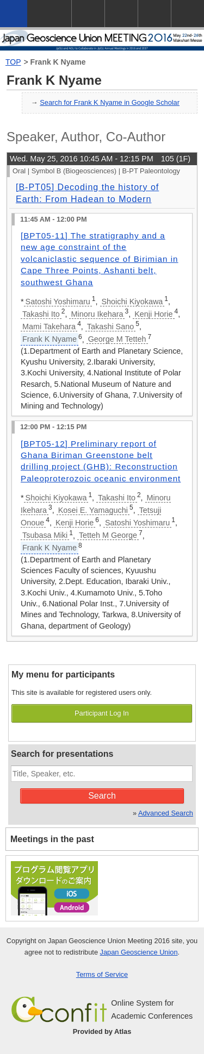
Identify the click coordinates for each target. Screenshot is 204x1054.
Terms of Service (102, 974)
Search (102, 795)
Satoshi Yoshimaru (58, 301)
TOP (13, 62)
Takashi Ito (41, 314)
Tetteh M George (108, 535)
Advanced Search (165, 813)
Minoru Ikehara (97, 314)
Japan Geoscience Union (139, 952)
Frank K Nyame (58, 62)
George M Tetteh (117, 339)
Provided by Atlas (102, 1031)
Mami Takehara (49, 326)
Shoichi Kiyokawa (132, 301)
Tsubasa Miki (44, 535)
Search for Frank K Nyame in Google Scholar (110, 102)
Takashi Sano (110, 326)
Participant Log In (102, 713)
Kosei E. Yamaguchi (93, 510)
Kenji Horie (153, 314)
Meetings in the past (52, 839)
